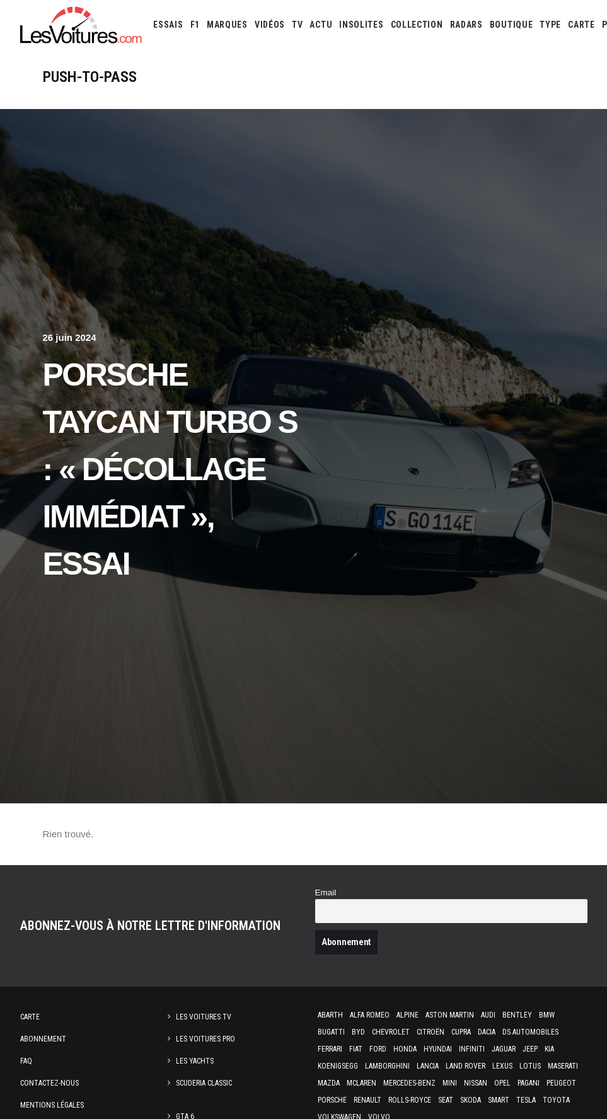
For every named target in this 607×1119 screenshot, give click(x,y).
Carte (30, 1029)
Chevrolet (391, 1044)
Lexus (502, 1078)
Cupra (461, 1044)
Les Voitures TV (203, 1029)
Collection (417, 25)
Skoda (470, 1112)
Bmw (547, 1027)
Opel (502, 1095)
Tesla (526, 1112)
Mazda (329, 1095)
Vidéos (270, 25)
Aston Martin (449, 1027)
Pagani (528, 1095)
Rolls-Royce (409, 1112)
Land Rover (465, 1078)
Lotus (530, 1078)
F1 (195, 25)
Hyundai (438, 1061)
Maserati (563, 1078)
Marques (227, 25)
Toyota (556, 1112)
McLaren (361, 1095)
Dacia (486, 1044)
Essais (168, 25)
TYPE (550, 25)
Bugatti (331, 1044)
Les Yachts (195, 1073)
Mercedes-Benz (409, 1095)
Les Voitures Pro (205, 1051)
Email (326, 905)
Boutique (511, 25)
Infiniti (472, 1061)
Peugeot (561, 1095)
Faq (26, 1073)
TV (297, 25)
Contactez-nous (49, 1095)
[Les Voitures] (81, 24)
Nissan (475, 1095)
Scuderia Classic (204, 1095)
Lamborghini (387, 1078)
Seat (445, 1112)
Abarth (330, 1027)
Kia (549, 1061)
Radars (466, 25)
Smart (498, 1112)
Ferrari (330, 1061)
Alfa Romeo (370, 1027)
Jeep (530, 1061)
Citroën (430, 1044)
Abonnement (43, 1051)
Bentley (517, 1027)
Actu (320, 25)
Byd (358, 1044)
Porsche (332, 1112)
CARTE (581, 25)
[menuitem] (168, 24)
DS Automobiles (530, 1044)
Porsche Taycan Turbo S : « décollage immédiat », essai (170, 482)
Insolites (361, 25)
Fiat (355, 1061)
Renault (367, 1112)
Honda (405, 1061)
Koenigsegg (338, 1078)
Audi (488, 1027)
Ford (377, 1061)
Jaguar (504, 1061)
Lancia (428, 1078)
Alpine (407, 1027)
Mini (449, 1095)
